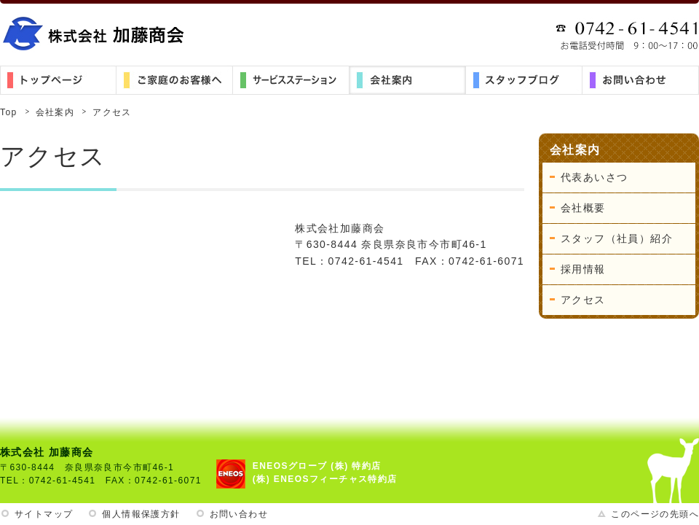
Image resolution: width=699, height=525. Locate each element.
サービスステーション (291, 80)
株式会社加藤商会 (94, 33)
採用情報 (583, 269)
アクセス (583, 300)
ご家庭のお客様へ (174, 80)
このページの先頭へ (655, 514)
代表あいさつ (594, 177)
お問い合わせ (640, 80)
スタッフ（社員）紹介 (617, 238)
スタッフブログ (524, 80)
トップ (58, 80)
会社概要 (583, 208)
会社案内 (408, 80)
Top (8, 112)
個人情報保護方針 (141, 514)
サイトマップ (44, 514)
